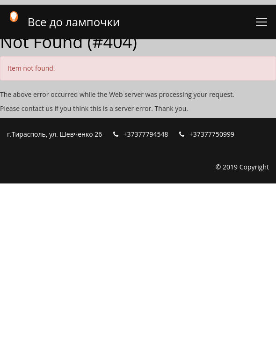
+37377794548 (145, 134)
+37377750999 (211, 134)
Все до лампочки (74, 21)
